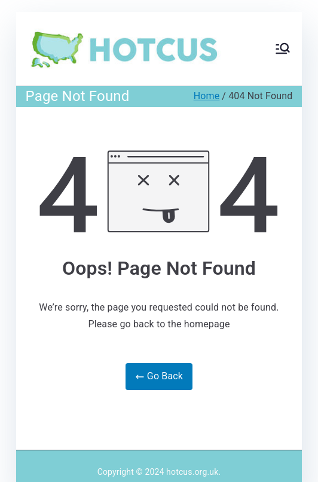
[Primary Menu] (282, 48)
